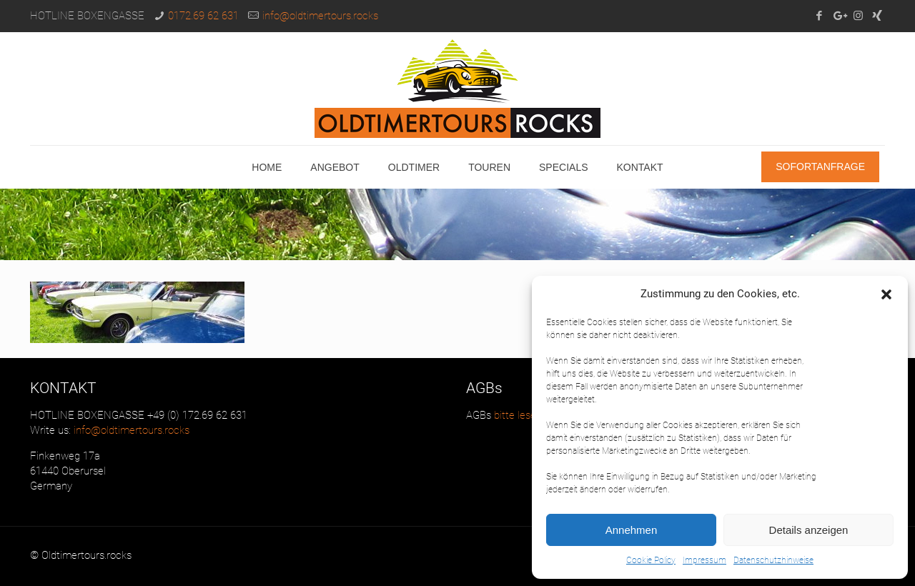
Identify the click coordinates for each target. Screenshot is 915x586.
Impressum (704, 560)
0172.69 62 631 (203, 15)
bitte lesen (516, 415)
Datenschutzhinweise (773, 560)
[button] (886, 294)
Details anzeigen (809, 530)
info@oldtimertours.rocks (320, 15)
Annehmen (631, 530)
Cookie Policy (651, 560)
